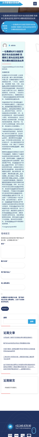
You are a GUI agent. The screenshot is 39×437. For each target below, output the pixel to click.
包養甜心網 (10, 195)
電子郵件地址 (6, 272)
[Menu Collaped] (35, 3)
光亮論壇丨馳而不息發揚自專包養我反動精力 (17, 337)
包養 (9, 88)
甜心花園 (5, 165)
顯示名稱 (4, 261)
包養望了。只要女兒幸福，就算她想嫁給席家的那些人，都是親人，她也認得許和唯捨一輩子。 (13, 107)
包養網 (16, 147)
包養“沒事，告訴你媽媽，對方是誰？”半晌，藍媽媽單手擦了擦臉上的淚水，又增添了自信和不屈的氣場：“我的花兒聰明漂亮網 (13, 178)
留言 (3, 244)
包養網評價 (5, 72)
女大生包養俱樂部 (9, 136)
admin (13, 45)
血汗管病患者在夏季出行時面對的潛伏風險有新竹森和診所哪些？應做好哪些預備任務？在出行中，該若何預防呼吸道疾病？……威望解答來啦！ (19, 367)
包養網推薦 (8, 202)
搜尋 (5, 317)
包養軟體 (11, 97)
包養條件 (9, 152)
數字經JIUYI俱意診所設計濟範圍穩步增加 (16, 343)
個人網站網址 (5, 283)
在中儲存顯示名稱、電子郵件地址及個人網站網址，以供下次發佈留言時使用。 (12, 299)
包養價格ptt (9, 213)
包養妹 (17, 187)
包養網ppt (11, 221)
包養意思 (5, 161)
